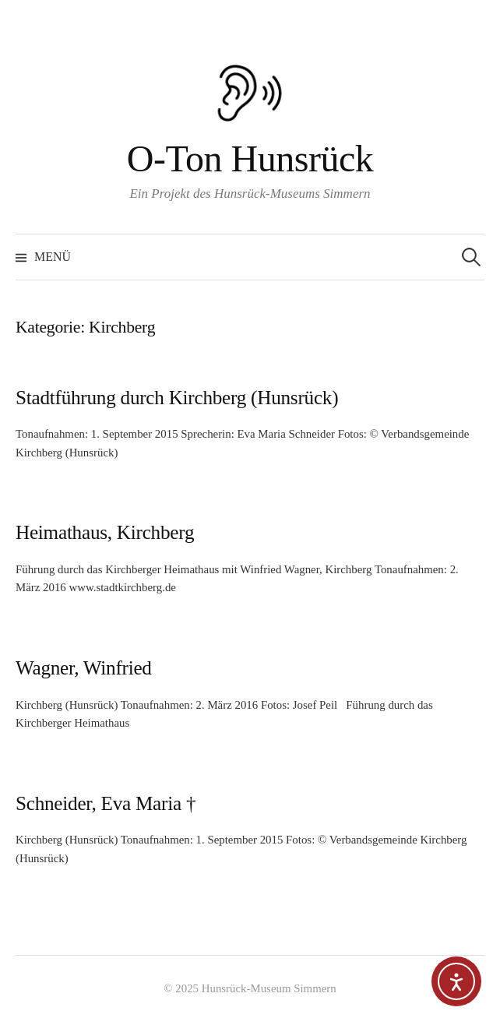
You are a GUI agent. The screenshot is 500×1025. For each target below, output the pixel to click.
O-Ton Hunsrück (250, 158)
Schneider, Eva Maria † (105, 803)
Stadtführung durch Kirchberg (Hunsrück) (177, 397)
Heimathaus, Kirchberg (105, 532)
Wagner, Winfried (84, 667)
